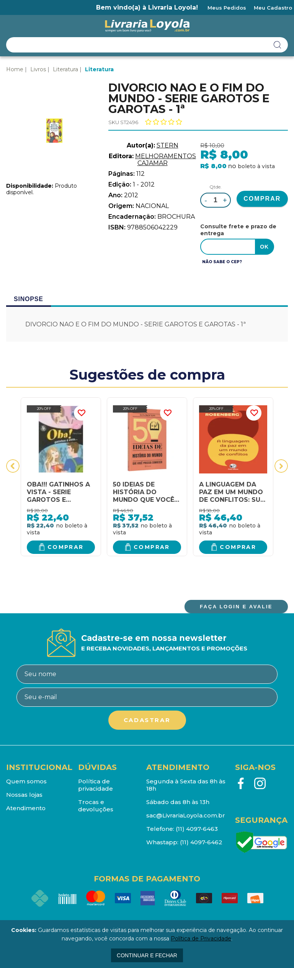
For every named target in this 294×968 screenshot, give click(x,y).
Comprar (65, 547)
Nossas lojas (24, 794)
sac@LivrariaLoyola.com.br (185, 815)
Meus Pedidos (226, 8)
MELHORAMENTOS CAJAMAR (165, 159)
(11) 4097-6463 (197, 828)
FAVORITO (81, 413)
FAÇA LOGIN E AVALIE (236, 606)
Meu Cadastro (273, 8)
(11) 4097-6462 (201, 842)
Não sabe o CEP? (222, 261)
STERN (167, 145)
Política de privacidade (95, 785)
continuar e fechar (147, 955)
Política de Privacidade (201, 938)
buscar (277, 44)
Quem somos (26, 781)
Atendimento (26, 808)
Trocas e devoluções (95, 805)
